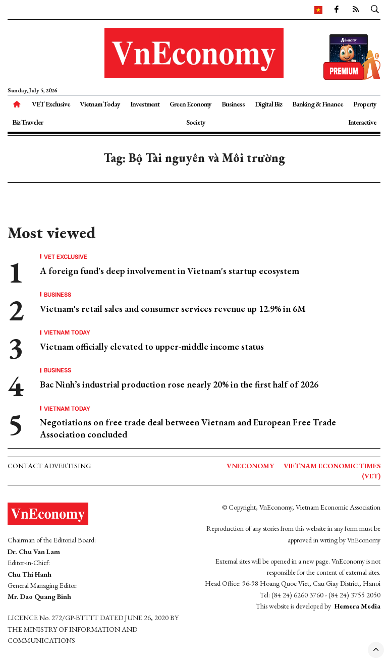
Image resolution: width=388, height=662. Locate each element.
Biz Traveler (27, 122)
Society (195, 122)
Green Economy (190, 103)
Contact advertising (49, 465)
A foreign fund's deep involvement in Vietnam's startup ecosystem (169, 271)
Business (233, 103)
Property (364, 103)
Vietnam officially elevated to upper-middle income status (152, 346)
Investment (144, 103)
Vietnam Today (100, 103)
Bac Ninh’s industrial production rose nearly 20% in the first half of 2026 (179, 384)
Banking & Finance (317, 103)
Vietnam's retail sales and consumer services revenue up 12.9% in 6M (173, 308)
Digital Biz (268, 103)
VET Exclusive (51, 103)
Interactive (362, 122)
